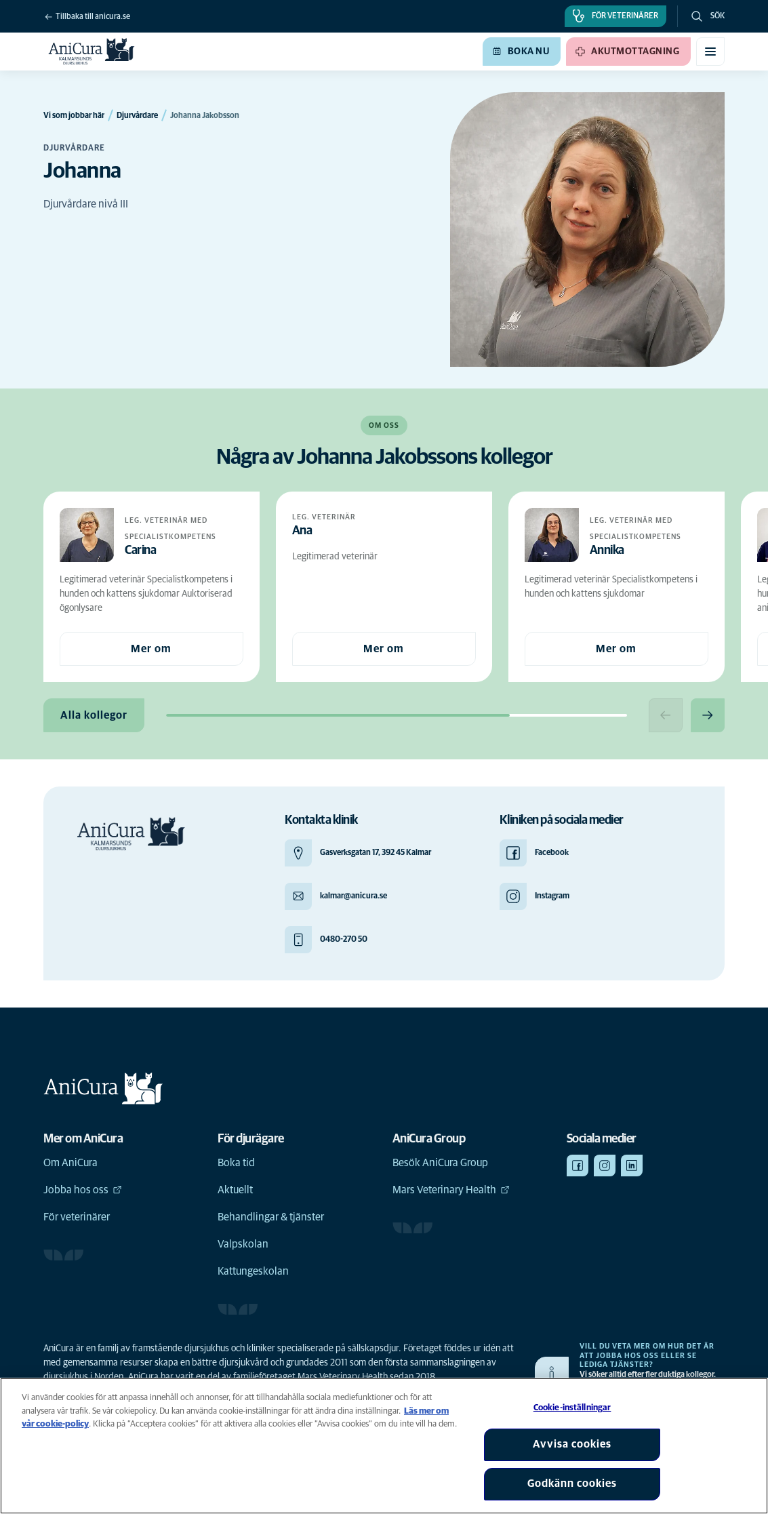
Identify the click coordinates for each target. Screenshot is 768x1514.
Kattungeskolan (253, 1271)
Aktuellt (235, 1189)
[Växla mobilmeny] (710, 51)
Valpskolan (243, 1244)
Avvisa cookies (572, 1444)
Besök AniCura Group (440, 1162)
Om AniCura (70, 1162)
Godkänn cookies (572, 1483)
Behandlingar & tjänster (271, 1217)
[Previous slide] (666, 715)
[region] (384, 1446)
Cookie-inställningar (572, 1407)
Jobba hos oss (82, 1189)
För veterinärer (76, 1217)
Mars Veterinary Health (451, 1189)
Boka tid (236, 1162)
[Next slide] (708, 715)
